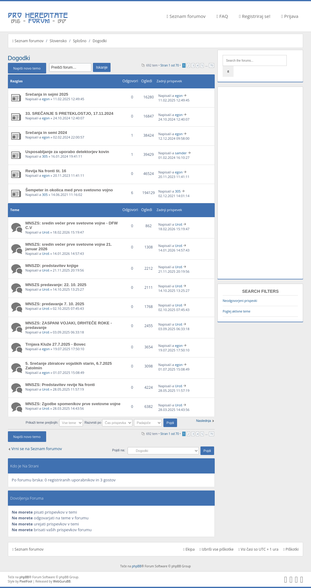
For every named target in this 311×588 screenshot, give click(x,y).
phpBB (136, 566)
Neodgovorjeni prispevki (240, 301)
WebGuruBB (62, 581)
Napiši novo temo (27, 68)
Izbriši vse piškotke (217, 549)
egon (46, 99)
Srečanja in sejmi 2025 (47, 94)
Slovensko (58, 40)
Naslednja (203, 420)
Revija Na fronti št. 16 (46, 171)
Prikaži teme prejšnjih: (54, 422)
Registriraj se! (254, 16)
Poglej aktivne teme (236, 311)
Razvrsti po (108, 422)
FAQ (222, 16)
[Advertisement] (260, 183)
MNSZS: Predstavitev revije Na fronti (60, 384)
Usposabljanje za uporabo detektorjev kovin (67, 151)
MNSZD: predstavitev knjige (52, 265)
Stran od (169, 65)
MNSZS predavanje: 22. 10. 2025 (56, 284)
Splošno (79, 40)
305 (45, 156)
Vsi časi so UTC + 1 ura (258, 549)
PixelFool (25, 581)
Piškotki (291, 549)
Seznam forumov (186, 16)
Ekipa (189, 549)
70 (211, 65)
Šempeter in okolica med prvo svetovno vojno (69, 190)
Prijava (289, 16)
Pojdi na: (118, 450)
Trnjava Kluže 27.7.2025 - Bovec (56, 344)
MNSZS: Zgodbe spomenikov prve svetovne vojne (73, 404)
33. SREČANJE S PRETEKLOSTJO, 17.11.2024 (70, 113)
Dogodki (100, 40)
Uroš (45, 232)
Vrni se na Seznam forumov (37, 448)
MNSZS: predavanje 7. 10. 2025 (55, 304)
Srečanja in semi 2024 (46, 132)
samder (181, 153)
